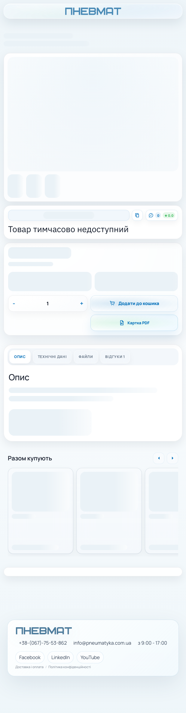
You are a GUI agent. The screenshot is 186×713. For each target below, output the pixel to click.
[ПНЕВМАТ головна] (93, 11)
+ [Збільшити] (81, 303)
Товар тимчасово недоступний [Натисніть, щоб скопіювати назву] (68, 229)
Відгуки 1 (115, 356)
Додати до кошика (134, 303)
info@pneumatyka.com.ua (102, 643)
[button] (39, 254)
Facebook (30, 657)
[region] (93, 508)
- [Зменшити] (14, 303)
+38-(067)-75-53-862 (43, 643)
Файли (86, 356)
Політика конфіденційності (69, 667)
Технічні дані (52, 356)
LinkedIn (60, 657)
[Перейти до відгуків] (162, 215)
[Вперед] (172, 458)
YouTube (90, 657)
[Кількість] (47, 303)
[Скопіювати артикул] (137, 215)
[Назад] (158, 458)
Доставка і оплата (29, 667)
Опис (20, 356)
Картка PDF (134, 323)
